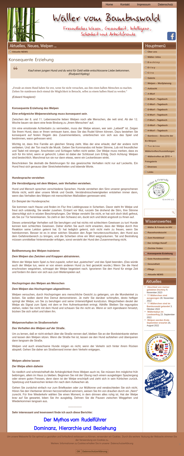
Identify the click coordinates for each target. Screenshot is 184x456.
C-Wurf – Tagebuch (157, 104)
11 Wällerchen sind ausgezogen (157, 297)
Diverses (152, 167)
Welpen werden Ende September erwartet (158, 321)
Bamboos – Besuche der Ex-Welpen (159, 138)
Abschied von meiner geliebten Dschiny (158, 288)
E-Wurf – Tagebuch (157, 115)
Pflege (151, 269)
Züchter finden (155, 248)
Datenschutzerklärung (94, 451)
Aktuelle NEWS (20, 52)
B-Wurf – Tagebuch (157, 99)
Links (150, 172)
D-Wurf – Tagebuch (157, 110)
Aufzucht (152, 89)
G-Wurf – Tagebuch (158, 125)
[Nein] (179, 444)
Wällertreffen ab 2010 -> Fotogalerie (158, 159)
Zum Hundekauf (156, 238)
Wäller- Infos (154, 57)
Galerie (151, 78)
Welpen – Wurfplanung (159, 83)
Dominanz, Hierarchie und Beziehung (75, 428)
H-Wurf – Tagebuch (157, 131)
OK (78, 451)
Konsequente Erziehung (160, 254)
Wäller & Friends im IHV (160, 227)
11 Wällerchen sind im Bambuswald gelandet (158, 305)
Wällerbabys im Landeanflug (155, 313)
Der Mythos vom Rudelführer (75, 419)
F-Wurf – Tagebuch (157, 120)
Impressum (143, 4)
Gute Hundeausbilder (159, 259)
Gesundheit (154, 264)
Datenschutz (165, 4)
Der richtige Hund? (157, 243)
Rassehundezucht (157, 233)
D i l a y (151, 68)
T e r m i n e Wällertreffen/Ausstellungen (160, 148)
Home (109, 4)
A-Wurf (151, 94)
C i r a (151, 73)
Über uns (152, 52)
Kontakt (125, 4)
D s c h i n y (154, 62)
